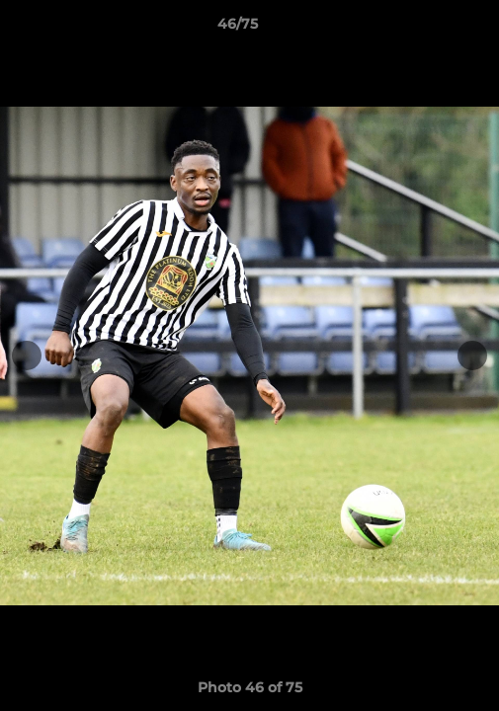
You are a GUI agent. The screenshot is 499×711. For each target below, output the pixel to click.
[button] (428, 29)
